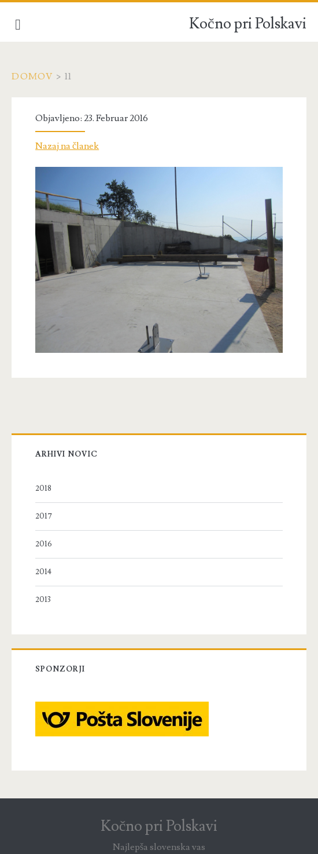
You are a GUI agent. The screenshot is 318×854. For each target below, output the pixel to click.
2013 (43, 599)
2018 (43, 488)
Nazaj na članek (67, 146)
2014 (43, 571)
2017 (43, 516)
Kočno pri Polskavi (247, 24)
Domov (32, 76)
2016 (43, 544)
